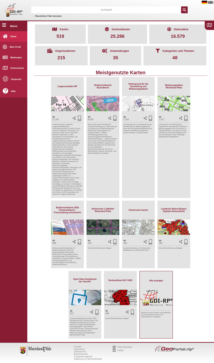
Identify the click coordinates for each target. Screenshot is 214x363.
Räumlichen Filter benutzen (48, 16)
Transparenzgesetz (83, 356)
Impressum (79, 349)
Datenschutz (80, 351)
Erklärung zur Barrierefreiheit (88, 359)
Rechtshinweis (81, 354)
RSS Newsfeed (122, 347)
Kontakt (77, 346)
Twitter (118, 350)
